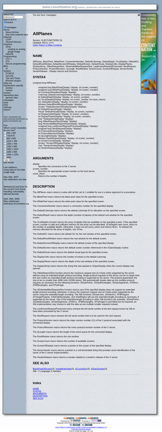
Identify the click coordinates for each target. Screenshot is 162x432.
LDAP (8, 39)
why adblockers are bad (15, 179)
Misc (6, 66)
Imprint (7, 110)
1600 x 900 (11, 152)
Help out (8, 83)
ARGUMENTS (40, 393)
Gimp (8, 47)
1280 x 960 (11, 146)
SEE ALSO (38, 398)
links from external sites (17, 35)
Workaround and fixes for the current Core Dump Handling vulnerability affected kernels (15, 190)
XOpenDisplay (97, 369)
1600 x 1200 (12, 154)
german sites (12, 97)
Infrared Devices (13, 42)
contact (7, 93)
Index (35, 45)
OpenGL (10, 54)
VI (7, 68)
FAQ (6, 105)
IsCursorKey (81, 369)
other (8, 157)
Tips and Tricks (13, 78)
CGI (7, 61)
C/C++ (9, 59)
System (7, 71)
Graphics (8, 44)
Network (8, 37)
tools (6, 102)
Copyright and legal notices (81, 429)
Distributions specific (13, 85)
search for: (9, 14)
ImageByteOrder (63, 369)
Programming (10, 56)
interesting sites (11, 95)
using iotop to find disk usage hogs (14, 171)
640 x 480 (11, 133)
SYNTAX (37, 391)
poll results (9, 162)
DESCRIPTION (40, 396)
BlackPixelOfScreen (42, 369)
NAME (36, 389)
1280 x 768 (11, 144)
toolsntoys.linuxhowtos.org (18, 119)
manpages (11, 27)
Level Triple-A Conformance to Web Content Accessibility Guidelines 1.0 (81, 427)
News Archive (12, 32)
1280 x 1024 (12, 149)
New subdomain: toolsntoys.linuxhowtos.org (16, 202)
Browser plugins (13, 81)
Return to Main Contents (50, 45)
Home (6, 30)
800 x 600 (11, 138)
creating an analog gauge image (16, 50)
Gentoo (9, 88)
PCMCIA (10, 73)
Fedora (9, 90)
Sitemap (8, 107)
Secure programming (16, 64)
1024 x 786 (11, 141)
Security (9, 76)
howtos (9, 22)
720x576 (10, 136)
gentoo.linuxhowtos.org (12, 121)
